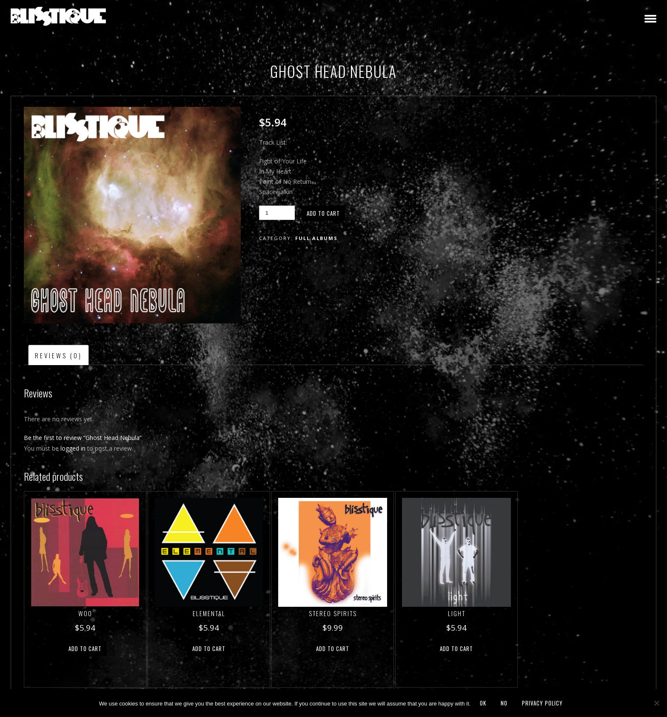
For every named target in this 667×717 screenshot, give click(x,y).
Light (456, 613)
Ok (483, 703)
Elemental (209, 613)
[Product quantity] (277, 213)
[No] (656, 703)
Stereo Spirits (333, 613)
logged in (73, 448)
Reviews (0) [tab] (58, 355)
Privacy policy (542, 703)
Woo (85, 613)
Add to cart (323, 213)
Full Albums (316, 238)
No (504, 703)
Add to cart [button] (85, 648)
